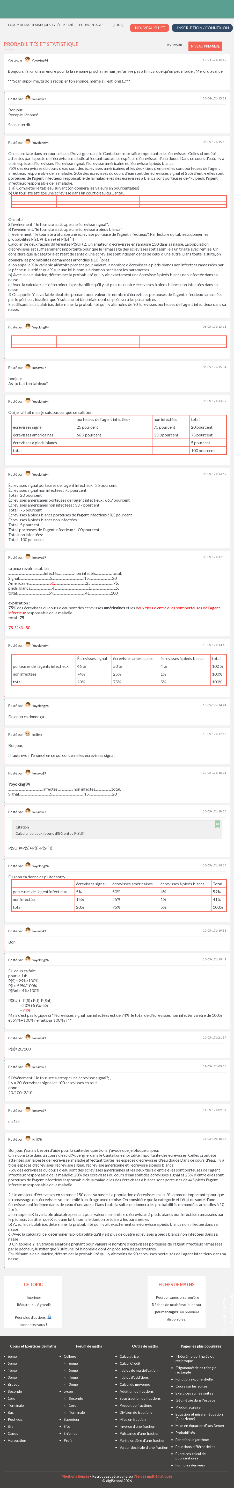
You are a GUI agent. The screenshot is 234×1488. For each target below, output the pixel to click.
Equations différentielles (195, 1446)
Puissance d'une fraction (139, 1433)
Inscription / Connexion (203, 27)
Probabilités (185, 1432)
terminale (16, 1405)
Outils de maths (145, 1346)
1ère (11, 1398)
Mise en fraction (133, 1419)
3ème (12, 1377)
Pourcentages (91, 25)
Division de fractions (136, 1412)
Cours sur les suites (192, 1386)
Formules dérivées (190, 1465)
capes (13, 1433)
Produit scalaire (188, 1407)
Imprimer (34, 1297)
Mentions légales (75, 1476)
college (70, 1356)
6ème (12, 1356)
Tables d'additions (134, 1377)
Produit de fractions (136, 1405)
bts (10, 1426)
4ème (12, 1370)
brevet (13, 1384)
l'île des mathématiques (153, 1476)
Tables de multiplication (139, 1370)
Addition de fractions (137, 1391)
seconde (15, 1391)
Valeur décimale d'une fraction (144, 1447)
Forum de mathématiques (29, 25)
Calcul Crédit (130, 1363)
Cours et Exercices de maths (33, 1346)
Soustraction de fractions (140, 1398)
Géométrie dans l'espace (195, 1400)
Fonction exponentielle (194, 1379)
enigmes (70, 1433)
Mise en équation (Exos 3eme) (200, 1425)
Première (70, 25)
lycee (68, 1391)
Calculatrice (129, 1356)
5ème (12, 1363)
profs (68, 1440)
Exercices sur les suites (194, 1393)
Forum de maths (89, 1346)
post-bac (15, 1419)
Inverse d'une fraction (137, 1426)
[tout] (118, 25)
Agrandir (44, 1304)
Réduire (23, 1304)
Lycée (56, 25)
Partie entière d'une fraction (142, 1440)
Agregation (17, 1440)
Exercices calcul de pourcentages (191, 1455)
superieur (71, 1419)
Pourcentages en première (177, 1297)
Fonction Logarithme (192, 1439)
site (67, 1426)
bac (11, 1412)
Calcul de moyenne (135, 1384)
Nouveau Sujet (150, 27)
